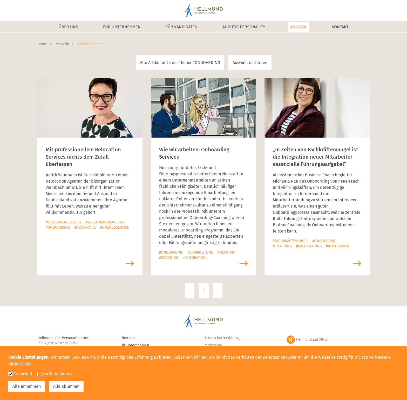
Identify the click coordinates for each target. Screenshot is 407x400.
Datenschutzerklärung (222, 338)
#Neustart (227, 252)
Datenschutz (19, 363)
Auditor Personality (243, 26)
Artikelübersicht (91, 44)
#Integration (194, 257)
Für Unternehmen (122, 26)
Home (42, 44)
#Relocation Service (64, 222)
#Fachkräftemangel (290, 241)
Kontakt (340, 26)
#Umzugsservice (114, 227)
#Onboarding (58, 227)
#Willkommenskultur (105, 222)
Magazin (298, 26)
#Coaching (168, 257)
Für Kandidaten (182, 26)
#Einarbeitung (200, 252)
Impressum (213, 345)
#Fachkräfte (85, 227)
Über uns (68, 26)
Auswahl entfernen (250, 62)
